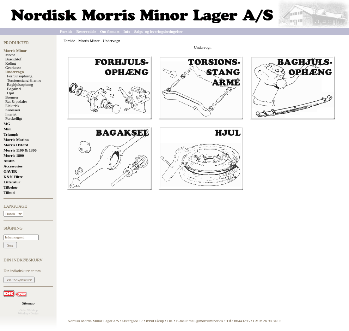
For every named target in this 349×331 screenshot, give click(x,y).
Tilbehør (11, 187)
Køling (10, 63)
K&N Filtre (13, 177)
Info (126, 31)
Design (34, 313)
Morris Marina (16, 139)
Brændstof (13, 59)
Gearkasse (13, 67)
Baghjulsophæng (20, 84)
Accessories (13, 166)
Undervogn (14, 72)
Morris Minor (15, 50)
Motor (10, 55)
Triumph (11, 134)
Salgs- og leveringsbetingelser (158, 31)
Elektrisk (12, 106)
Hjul (10, 93)
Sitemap (28, 303)
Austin (9, 161)
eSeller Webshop (28, 310)
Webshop (23, 313)
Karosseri (12, 110)
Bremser (11, 97)
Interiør (11, 114)
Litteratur (12, 182)
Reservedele (86, 31)
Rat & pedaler (16, 101)
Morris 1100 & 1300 (20, 150)
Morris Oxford (16, 145)
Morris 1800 (14, 155)
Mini (8, 129)
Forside (66, 31)
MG (7, 124)
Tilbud (9, 192)
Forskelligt (13, 118)
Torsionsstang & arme (24, 80)
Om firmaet (110, 31)
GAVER (10, 171)
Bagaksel (14, 89)
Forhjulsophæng (19, 76)
